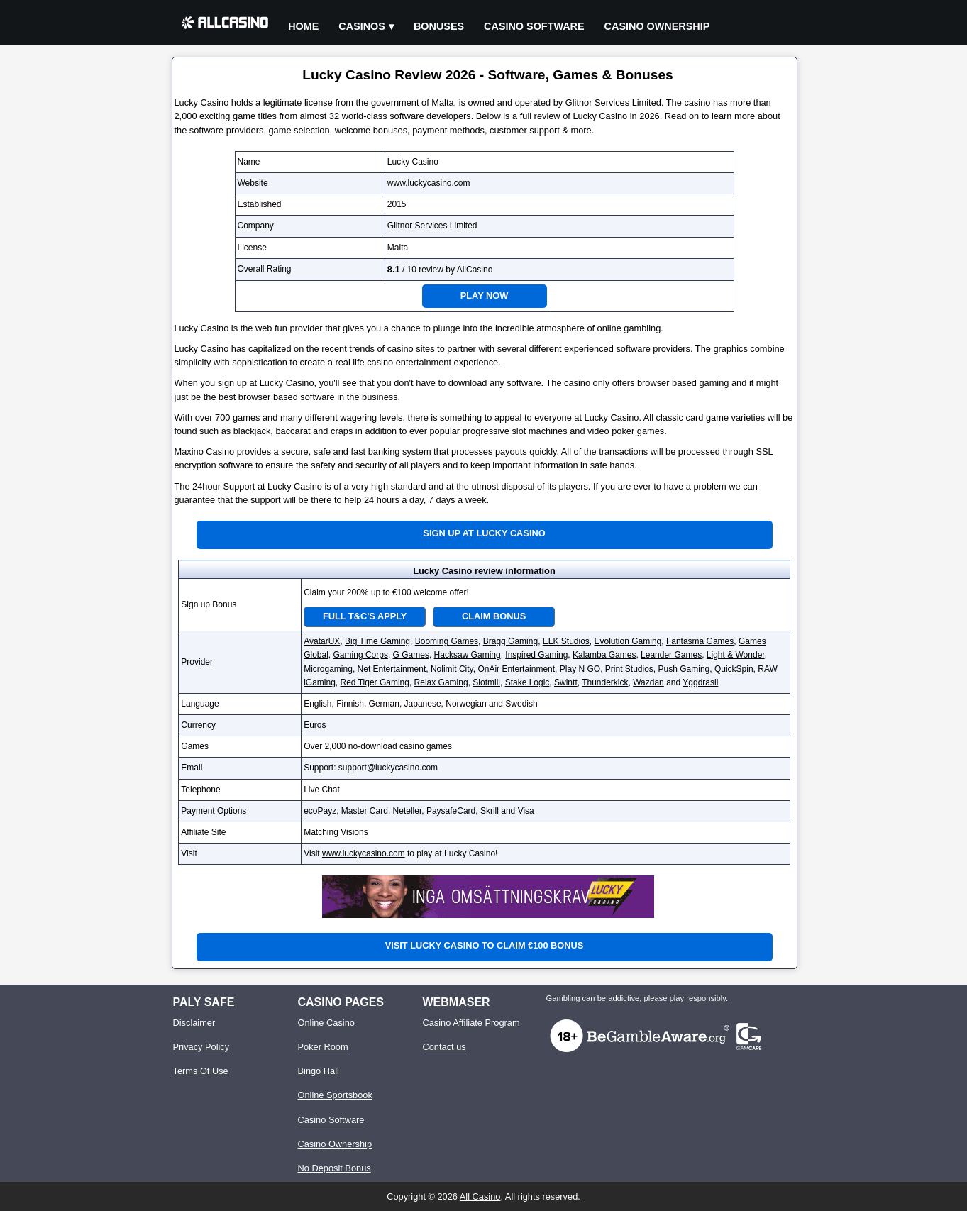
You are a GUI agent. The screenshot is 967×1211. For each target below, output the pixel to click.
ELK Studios (566, 641)
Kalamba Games (604, 655)
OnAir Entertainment (516, 669)
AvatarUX (322, 641)
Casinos (361, 26)
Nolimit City (452, 669)
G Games (411, 655)
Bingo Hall (318, 1071)
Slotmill (486, 682)
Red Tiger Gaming (375, 682)
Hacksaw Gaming (467, 655)
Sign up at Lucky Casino (484, 533)
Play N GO (580, 669)
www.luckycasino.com (428, 183)
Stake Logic (527, 682)
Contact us (444, 1046)
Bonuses (439, 26)
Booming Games (446, 641)
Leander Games (671, 655)
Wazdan (648, 682)
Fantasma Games (700, 641)
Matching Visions (336, 832)
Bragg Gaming (510, 641)
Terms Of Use (200, 1071)
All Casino (480, 1196)
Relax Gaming (441, 682)
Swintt (566, 682)
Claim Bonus (494, 616)
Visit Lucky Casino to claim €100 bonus (484, 945)
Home (303, 26)
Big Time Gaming (377, 641)
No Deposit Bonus (334, 1168)
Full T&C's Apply (365, 616)
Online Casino (326, 1022)
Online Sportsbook (335, 1095)
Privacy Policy (201, 1046)
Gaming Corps (360, 655)
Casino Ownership (657, 26)
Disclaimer (194, 1022)
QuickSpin (733, 669)
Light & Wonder (736, 655)
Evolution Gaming (628, 641)
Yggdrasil (700, 682)
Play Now (484, 295)
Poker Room (323, 1046)
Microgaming (328, 669)
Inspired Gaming (536, 655)
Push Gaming (684, 669)
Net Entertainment (392, 669)
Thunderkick (605, 682)
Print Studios (629, 669)
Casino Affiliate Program (471, 1022)
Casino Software (534, 26)
